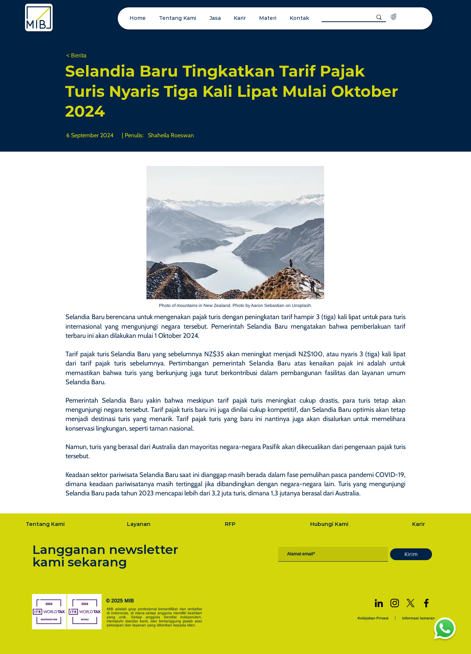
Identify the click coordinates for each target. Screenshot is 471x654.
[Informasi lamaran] (419, 618)
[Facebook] (426, 603)
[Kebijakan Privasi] (374, 618)
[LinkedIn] (379, 603)
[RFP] (231, 524)
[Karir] (419, 524)
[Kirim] (411, 554)
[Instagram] (394, 603)
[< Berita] (90, 55)
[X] (410, 603)
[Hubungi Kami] (330, 524)
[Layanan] (139, 524)
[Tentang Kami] (46, 524)
